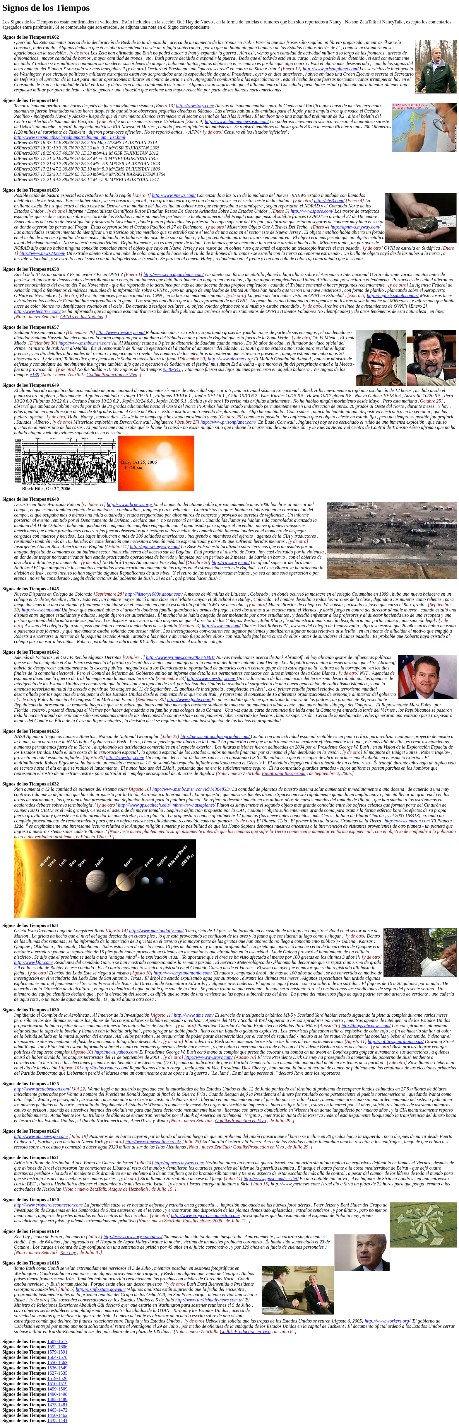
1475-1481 (57, 1404)
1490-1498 (57, 1394)
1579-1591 (57, 1351)
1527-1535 (57, 1373)
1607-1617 (57, 1341)
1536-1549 (57, 1367)
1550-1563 (57, 1362)
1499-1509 (57, 1388)
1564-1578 (57, 1357)
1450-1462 (57, 1415)
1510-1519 (57, 1383)
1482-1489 (57, 1399)
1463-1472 (57, 1409)
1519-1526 (57, 1378)
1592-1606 (57, 1346)
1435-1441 (57, 1420)
